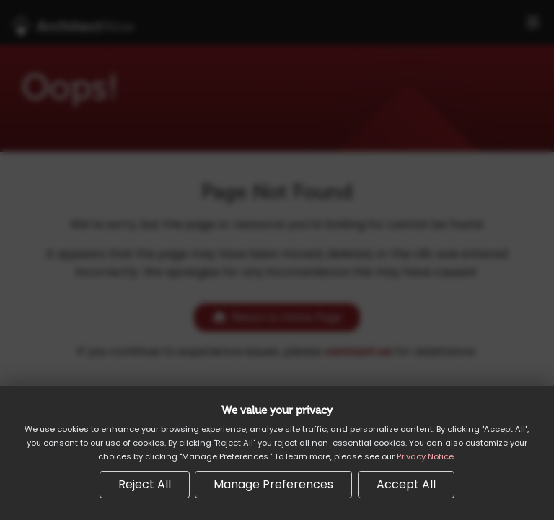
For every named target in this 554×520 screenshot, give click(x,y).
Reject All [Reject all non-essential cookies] (144, 484)
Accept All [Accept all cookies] (406, 484)
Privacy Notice (425, 456)
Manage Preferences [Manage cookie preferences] (273, 484)
